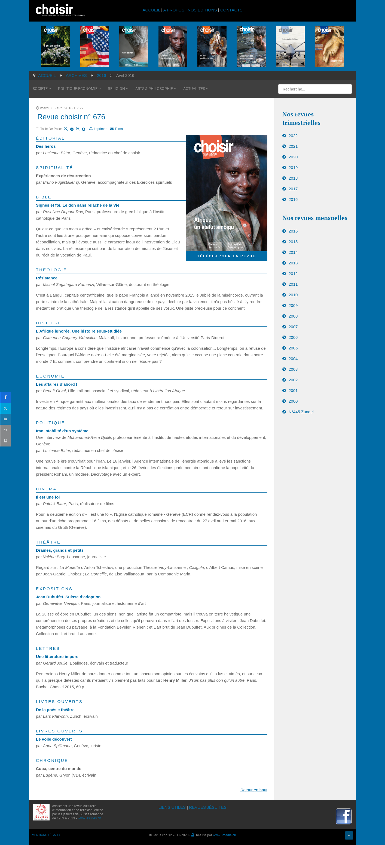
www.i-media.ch (224, 835)
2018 (293, 178)
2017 (293, 188)
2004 (293, 358)
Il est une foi (48, 497)
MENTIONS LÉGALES (46, 835)
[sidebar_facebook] (5, 397)
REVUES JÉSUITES (208, 807)
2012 (293, 273)
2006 (293, 337)
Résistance (46, 278)
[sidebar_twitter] (5, 408)
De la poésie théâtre (55, 709)
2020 (293, 157)
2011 (293, 284)
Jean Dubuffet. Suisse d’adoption (68, 596)
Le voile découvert (54, 739)
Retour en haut (253, 789)
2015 (293, 241)
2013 (293, 263)
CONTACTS (231, 10)
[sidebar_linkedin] (5, 419)
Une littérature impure (57, 656)
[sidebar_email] (5, 430)
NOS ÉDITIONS (202, 10)
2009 (293, 305)
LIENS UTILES (172, 807)
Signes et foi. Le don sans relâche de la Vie (78, 205)
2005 (293, 348)
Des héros (46, 146)
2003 (293, 369)
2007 (293, 326)
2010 (293, 294)
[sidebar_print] (5, 440)
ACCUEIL (152, 10)
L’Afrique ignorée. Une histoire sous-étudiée (79, 331)
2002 (293, 380)
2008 (293, 316)
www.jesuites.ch (89, 818)
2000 (293, 401)
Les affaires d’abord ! (56, 384)
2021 (293, 146)
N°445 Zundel (301, 411)
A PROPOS (173, 10)
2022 (293, 135)
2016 (293, 199)
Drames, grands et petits (60, 550)
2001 (293, 390)
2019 (293, 167)
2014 (293, 252)
